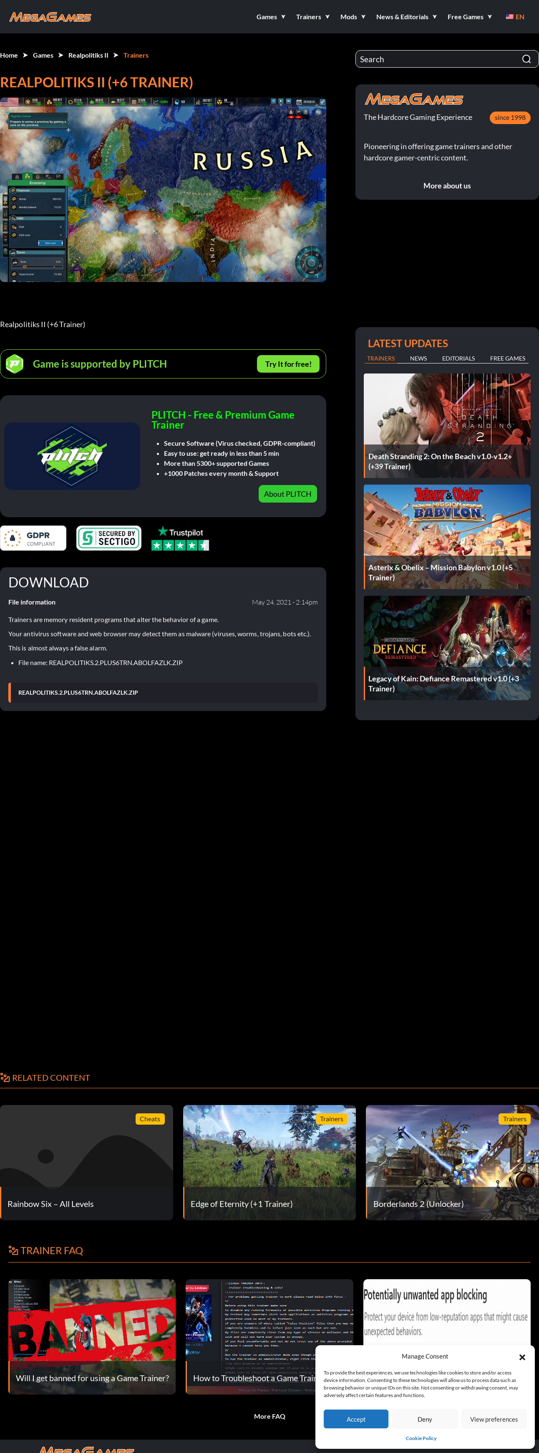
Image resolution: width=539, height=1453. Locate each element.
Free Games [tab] (507, 358)
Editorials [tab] (458, 358)
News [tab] (418, 358)
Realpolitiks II (88, 55)
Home (9, 55)
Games (43, 55)
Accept (356, 1419)
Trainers (136, 55)
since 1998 (510, 117)
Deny (425, 1419)
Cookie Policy (421, 1438)
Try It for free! (288, 363)
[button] (522, 1356)
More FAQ (269, 1416)
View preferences (494, 1419)
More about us (447, 185)
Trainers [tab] (381, 358)
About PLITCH (288, 493)
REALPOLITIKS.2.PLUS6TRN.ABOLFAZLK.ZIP (78, 693)
